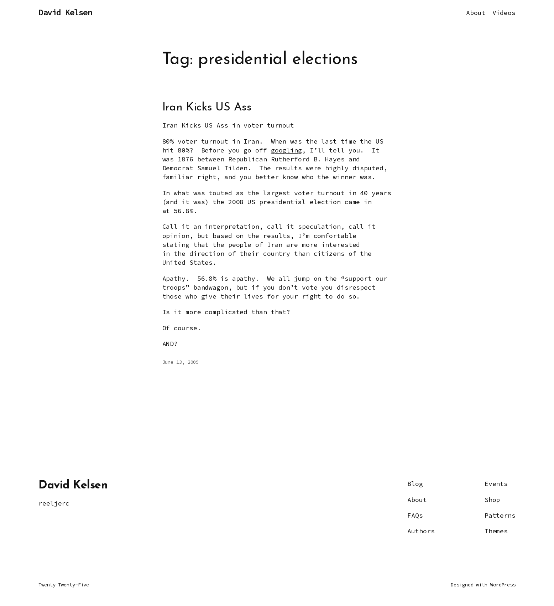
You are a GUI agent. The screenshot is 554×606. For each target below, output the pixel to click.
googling (286, 150)
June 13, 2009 (180, 362)
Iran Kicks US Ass (207, 107)
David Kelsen (65, 12)
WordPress (503, 584)
